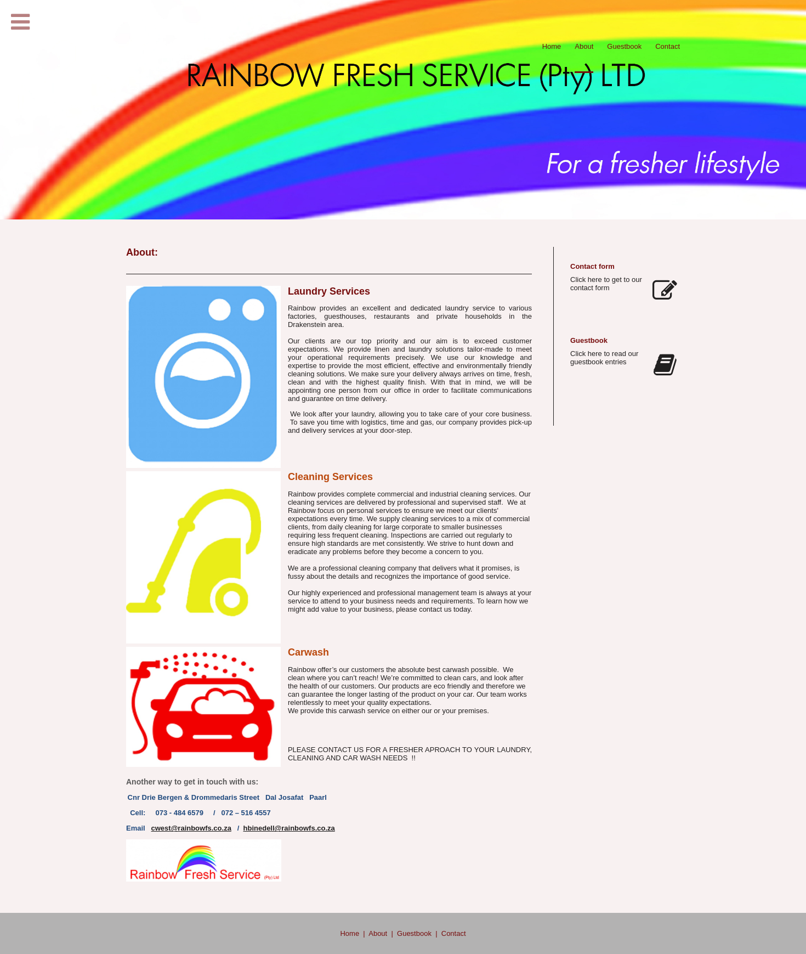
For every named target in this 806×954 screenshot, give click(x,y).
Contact (453, 933)
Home (349, 933)
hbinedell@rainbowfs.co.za (289, 828)
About (377, 933)
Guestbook (414, 933)
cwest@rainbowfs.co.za (191, 828)
